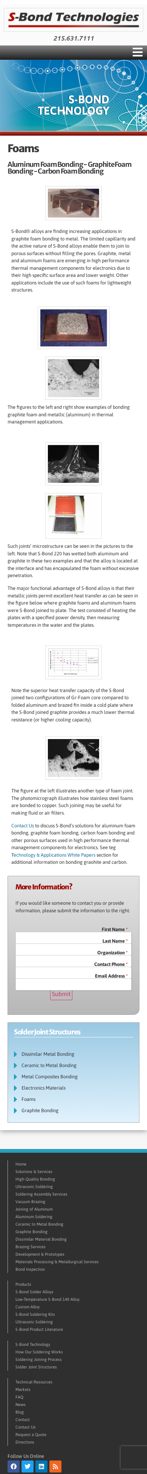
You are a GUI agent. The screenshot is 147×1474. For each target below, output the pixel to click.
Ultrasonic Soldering (34, 1186)
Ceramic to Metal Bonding (49, 1065)
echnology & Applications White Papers (55, 855)
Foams (28, 1099)
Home (20, 1164)
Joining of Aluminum (34, 1209)
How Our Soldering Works (39, 1352)
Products (23, 1284)
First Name (115, 929)
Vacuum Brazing (30, 1201)
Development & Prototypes (39, 1254)
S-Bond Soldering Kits (35, 1314)
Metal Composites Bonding (49, 1076)
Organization (112, 952)
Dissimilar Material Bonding (41, 1239)
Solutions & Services (33, 1171)
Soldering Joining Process (38, 1359)
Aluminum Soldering (33, 1216)
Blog (19, 1412)
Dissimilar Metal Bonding (47, 1054)
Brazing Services (30, 1246)
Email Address (111, 976)
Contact (22, 1419)
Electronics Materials (43, 1088)
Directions (24, 1442)
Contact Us (22, 825)
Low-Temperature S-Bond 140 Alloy (47, 1299)
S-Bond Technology (32, 1344)
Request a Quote (30, 1434)
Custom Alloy (27, 1307)
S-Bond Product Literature (39, 1329)
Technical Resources (33, 1382)
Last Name (115, 941)
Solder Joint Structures (36, 1367)
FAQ (19, 1397)
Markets (23, 1389)
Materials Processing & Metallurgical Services (57, 1261)
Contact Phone (111, 964)
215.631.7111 (73, 38)
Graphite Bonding (39, 1110)
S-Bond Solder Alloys (34, 1292)
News (20, 1404)
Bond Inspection (30, 1269)
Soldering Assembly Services (41, 1194)
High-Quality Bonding (35, 1179)
